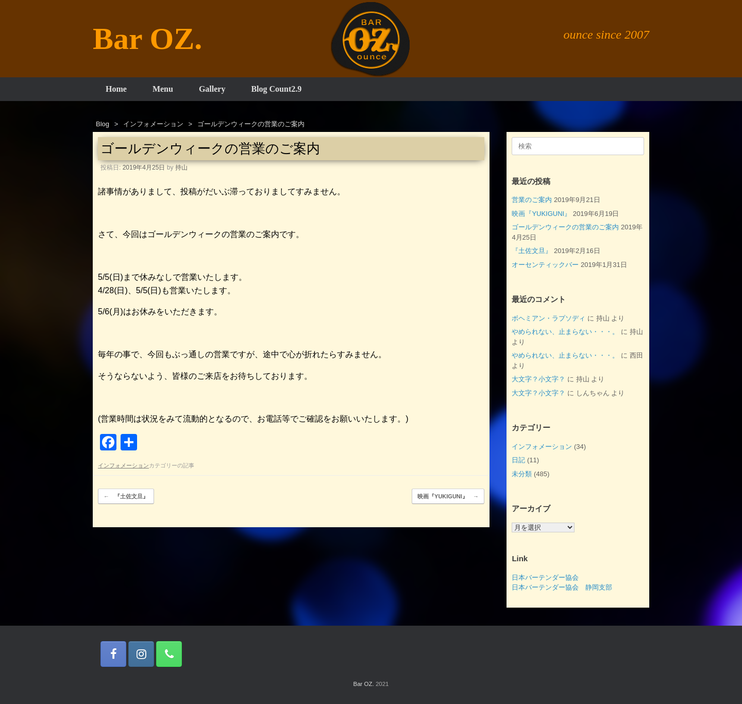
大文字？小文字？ (538, 379)
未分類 (522, 474)
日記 (518, 460)
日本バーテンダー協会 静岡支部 (562, 587)
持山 (181, 167)
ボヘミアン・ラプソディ (548, 318)
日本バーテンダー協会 (545, 577)
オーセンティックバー (545, 265)
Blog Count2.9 (276, 89)
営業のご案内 (532, 200)
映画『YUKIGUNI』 (448, 496)
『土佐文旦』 (126, 496)
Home (116, 89)
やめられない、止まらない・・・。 (565, 332)
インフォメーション (123, 465)
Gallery (212, 89)
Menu (163, 89)
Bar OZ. (363, 684)
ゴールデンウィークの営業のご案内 (565, 227)
